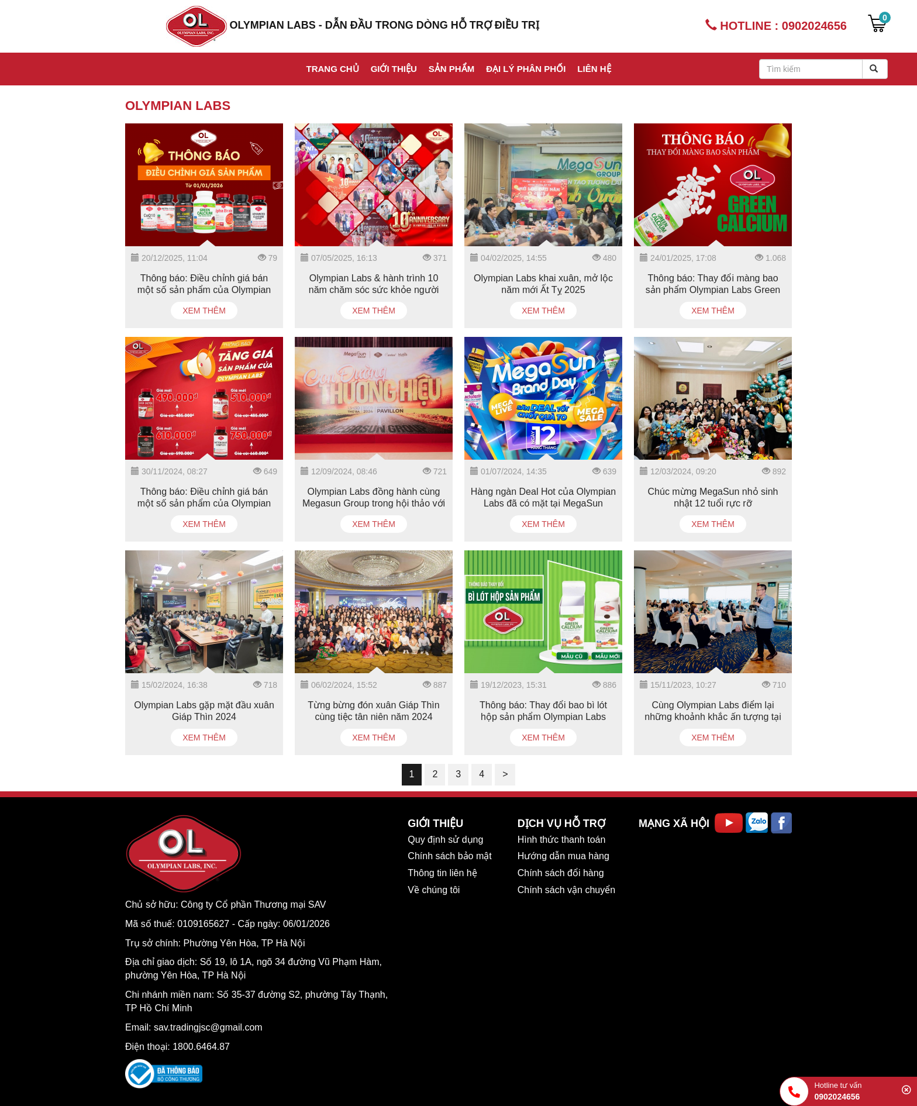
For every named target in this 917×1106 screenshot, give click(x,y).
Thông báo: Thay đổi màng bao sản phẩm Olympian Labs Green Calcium (713, 289)
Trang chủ (332, 69)
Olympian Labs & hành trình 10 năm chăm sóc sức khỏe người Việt (374, 289)
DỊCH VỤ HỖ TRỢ (561, 823)
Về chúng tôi (434, 890)
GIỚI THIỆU (435, 823)
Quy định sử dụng (445, 840)
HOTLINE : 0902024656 (776, 25)
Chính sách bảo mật (449, 856)
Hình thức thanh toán (562, 840)
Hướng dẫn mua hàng (563, 856)
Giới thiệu (394, 69)
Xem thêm (204, 310)
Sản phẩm (451, 69)
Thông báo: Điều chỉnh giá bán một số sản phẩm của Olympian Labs (204, 289)
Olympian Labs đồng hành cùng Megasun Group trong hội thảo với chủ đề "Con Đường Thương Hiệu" (373, 503)
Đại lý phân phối (526, 69)
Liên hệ (594, 69)
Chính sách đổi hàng (561, 873)
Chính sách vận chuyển (566, 890)
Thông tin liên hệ (442, 873)
